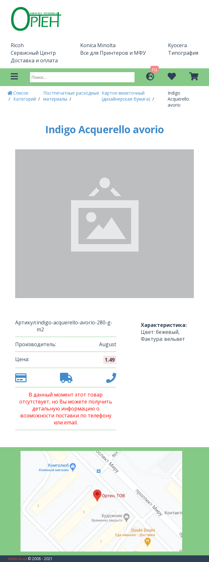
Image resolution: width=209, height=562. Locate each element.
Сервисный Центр (33, 52)
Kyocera (177, 45)
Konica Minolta (98, 45)
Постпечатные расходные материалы (71, 96)
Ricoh (17, 45)
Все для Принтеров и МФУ (113, 52)
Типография (183, 52)
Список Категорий (25, 96)
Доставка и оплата (34, 60)
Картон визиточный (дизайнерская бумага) (127, 96)
